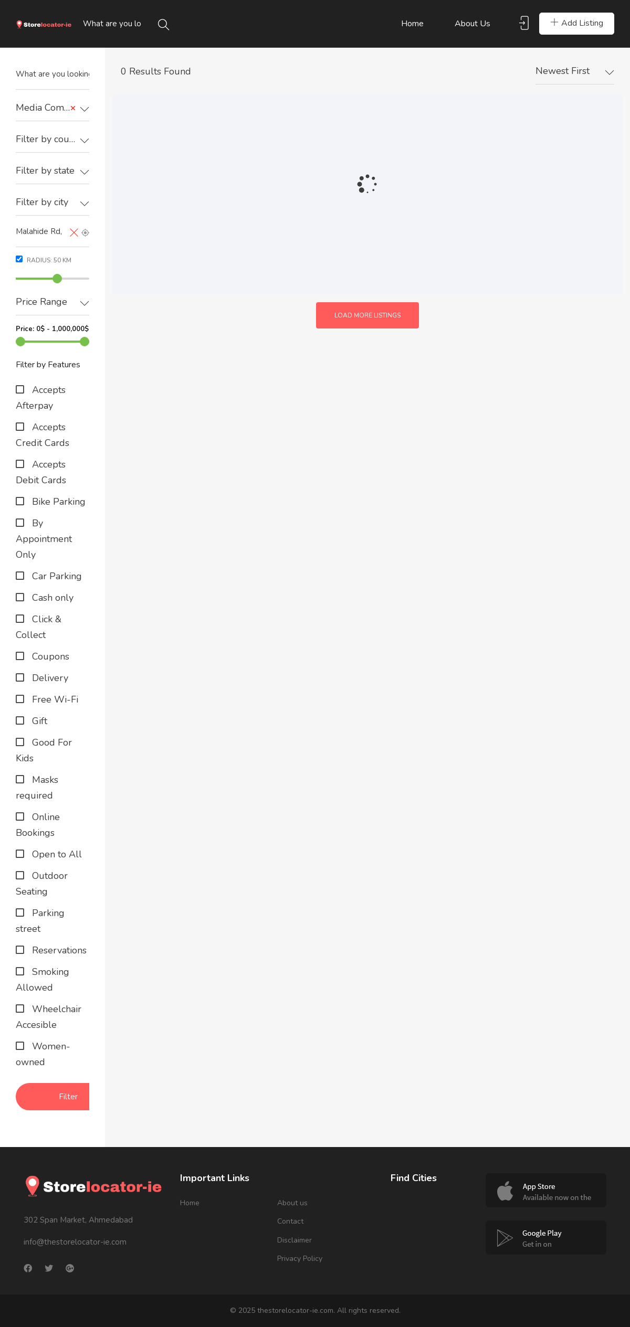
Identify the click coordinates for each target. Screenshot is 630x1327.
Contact (290, 1221)
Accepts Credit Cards (42, 435)
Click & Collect (38, 627)
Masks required (37, 787)
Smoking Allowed (42, 979)
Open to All (55, 854)
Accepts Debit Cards (41, 472)
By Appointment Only (44, 539)
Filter (68, 1096)
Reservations (58, 950)
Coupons (49, 656)
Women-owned (43, 1054)
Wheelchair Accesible (48, 1017)
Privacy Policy (299, 1259)
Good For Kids (44, 750)
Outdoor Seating (42, 883)
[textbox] (52, 139)
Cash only (51, 597)
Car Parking (55, 576)
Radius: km (43, 260)
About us (472, 23)
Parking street (40, 921)
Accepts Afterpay (41, 398)
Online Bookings (38, 825)
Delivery (48, 678)
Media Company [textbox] (50, 108)
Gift (38, 721)
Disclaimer (294, 1240)
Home (412, 23)
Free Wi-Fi (53, 699)
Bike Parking (57, 501)
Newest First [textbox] (563, 71)
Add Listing (576, 23)
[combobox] (52, 108)
